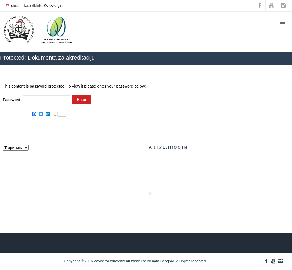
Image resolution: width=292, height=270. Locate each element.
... (59, 114)
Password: (37, 99)
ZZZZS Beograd (207, 67)
